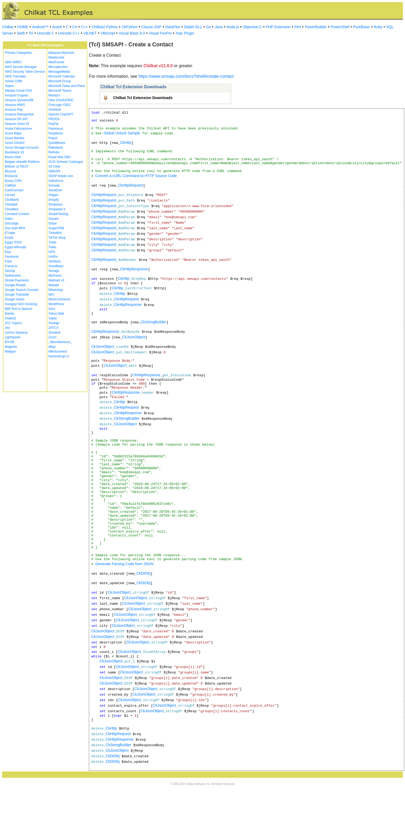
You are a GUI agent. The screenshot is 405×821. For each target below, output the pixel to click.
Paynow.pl (56, 128)
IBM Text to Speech (18, 309)
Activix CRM (13, 81)
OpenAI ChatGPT (61, 114)
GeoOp (10, 271)
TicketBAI (55, 233)
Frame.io (11, 266)
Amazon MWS (15, 105)
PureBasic (361, 27)
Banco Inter (13, 157)
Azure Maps (13, 133)
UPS (52, 252)
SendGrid (55, 190)
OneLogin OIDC (60, 105)
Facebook (12, 256)
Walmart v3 (56, 280)
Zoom (53, 337)
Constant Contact (17, 214)
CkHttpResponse (134, 269)
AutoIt (57, 27)
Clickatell (11, 204)
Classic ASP (151, 27)
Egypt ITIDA (13, 242)
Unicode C (45, 33)
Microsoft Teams (60, 90)
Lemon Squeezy (16, 332)
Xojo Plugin (185, 33)
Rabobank (56, 147)
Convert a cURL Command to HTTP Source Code (136, 176)
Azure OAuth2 (15, 143)
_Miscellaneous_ (60, 342)
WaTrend (55, 275)
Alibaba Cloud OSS (18, 90)
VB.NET (90, 33)
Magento (11, 347)
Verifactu (55, 261)
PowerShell (340, 27)
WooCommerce (59, 299)
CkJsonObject (133, 337)
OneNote (55, 109)
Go (208, 27)
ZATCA (54, 328)
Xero (52, 309)
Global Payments (17, 280)
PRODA (54, 119)
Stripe (53, 223)
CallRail (10, 185)
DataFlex (172, 27)
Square (54, 219)
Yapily (53, 318)
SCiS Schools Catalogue (66, 162)
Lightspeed (12, 337)
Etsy (8, 252)
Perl (298, 27)
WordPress (56, 304)
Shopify (54, 200)
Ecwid (9, 238)
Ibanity (9, 313)
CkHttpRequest (130, 185)
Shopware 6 (57, 209)
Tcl (31, 33)
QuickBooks (57, 143)
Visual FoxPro (160, 33)
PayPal (54, 124)
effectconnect (58, 351)
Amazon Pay (14, 109)
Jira (7, 328)
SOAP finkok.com (61, 176)
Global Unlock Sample (122, 133)
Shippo (53, 195)
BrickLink (11, 176)
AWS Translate (15, 76)
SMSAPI (54, 171)
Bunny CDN (13, 181)
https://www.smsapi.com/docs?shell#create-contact (186, 76)
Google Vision (15, 299)
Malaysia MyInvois (61, 53)
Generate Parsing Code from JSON (124, 564)
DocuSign (11, 223)
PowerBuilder (316, 27)
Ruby (378, 27)
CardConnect (14, 190)
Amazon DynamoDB (19, 100)
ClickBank (12, 200)
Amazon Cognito (16, 95)
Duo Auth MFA (15, 228)
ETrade (10, 233)
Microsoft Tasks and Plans (67, 86)
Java (219, 27)
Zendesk (55, 332)
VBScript (107, 33)
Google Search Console (21, 290)
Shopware (56, 204)
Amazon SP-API (16, 119)
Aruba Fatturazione (18, 128)
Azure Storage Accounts (22, 147)
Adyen (9, 86)
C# (74, 27)
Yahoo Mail (56, 313)
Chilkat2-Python (105, 27)
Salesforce (56, 181)
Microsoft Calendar (62, 76)
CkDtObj (144, 573)
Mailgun (10, 351)
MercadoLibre (58, 67)
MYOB (9, 342)
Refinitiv (54, 152)
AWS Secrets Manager (21, 67)
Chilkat (7, 27)
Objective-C (252, 27)
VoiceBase (56, 266)
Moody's (54, 95)
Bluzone (10, 171)
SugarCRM (56, 228)
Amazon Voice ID (17, 124)
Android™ (40, 27)
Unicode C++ (69, 33)
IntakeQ (10, 318)
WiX (51, 294)
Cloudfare (11, 209)
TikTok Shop (57, 238)
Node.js (232, 27)
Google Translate (17, 294)
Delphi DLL (193, 27)
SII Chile (54, 166)
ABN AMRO (13, 62)
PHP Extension (278, 27)
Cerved (10, 195)
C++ (84, 27)
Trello (52, 242)
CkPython (130, 27)
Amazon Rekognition (19, 114)
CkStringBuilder (153, 322)
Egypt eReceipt (15, 247)
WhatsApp (56, 290)
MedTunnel (56, 62)
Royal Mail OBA (60, 157)
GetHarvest (13, 275)
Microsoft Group (60, 81)
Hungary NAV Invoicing (21, 304)
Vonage (54, 271)
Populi (53, 138)
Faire (8, 261)
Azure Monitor (15, 138)
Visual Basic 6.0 (132, 33)
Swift (21, 33)
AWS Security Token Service (25, 72)
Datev (9, 219)
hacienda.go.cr (59, 356)
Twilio (52, 247)
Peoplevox (56, 133)
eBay (52, 347)
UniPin (53, 256)
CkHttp (125, 142)
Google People (15, 285)
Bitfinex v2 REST (17, 166)
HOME (22, 27)
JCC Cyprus (13, 323)
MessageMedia (59, 72)
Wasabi (54, 285)
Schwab (54, 185)
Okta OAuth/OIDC (61, 100)
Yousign (54, 323)
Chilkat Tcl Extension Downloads (142, 98)
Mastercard (56, 57)
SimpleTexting (58, 214)
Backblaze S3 (14, 152)
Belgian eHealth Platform (22, 162)
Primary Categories (18, 53)
